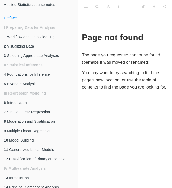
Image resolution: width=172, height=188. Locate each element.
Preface (10, 18)
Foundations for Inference (27, 74)
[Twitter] (143, 6)
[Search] (97, 6)
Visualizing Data (19, 46)
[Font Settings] (108, 6)
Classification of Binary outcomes (34, 159)
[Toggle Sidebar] (86, 6)
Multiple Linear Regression (28, 131)
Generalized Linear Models (29, 150)
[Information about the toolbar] (118, 6)
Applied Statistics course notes (29, 5)
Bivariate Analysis (20, 84)
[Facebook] (154, 6)
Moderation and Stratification (29, 121)
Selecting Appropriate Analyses (31, 56)
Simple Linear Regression (27, 112)
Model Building (19, 140)
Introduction (15, 103)
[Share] (164, 6)
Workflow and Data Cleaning (29, 37)
